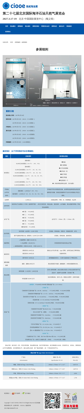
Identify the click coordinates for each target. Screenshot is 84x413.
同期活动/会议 (45, 26)
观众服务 (27, 26)
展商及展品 (35, 26)
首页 (6, 26)
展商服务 (20, 26)
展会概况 (12, 26)
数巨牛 (33, 393)
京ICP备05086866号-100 (11, 408)
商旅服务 (69, 26)
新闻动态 (54, 26)
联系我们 (8, 31)
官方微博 (16, 393)
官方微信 (26, 393)
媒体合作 (61, 26)
